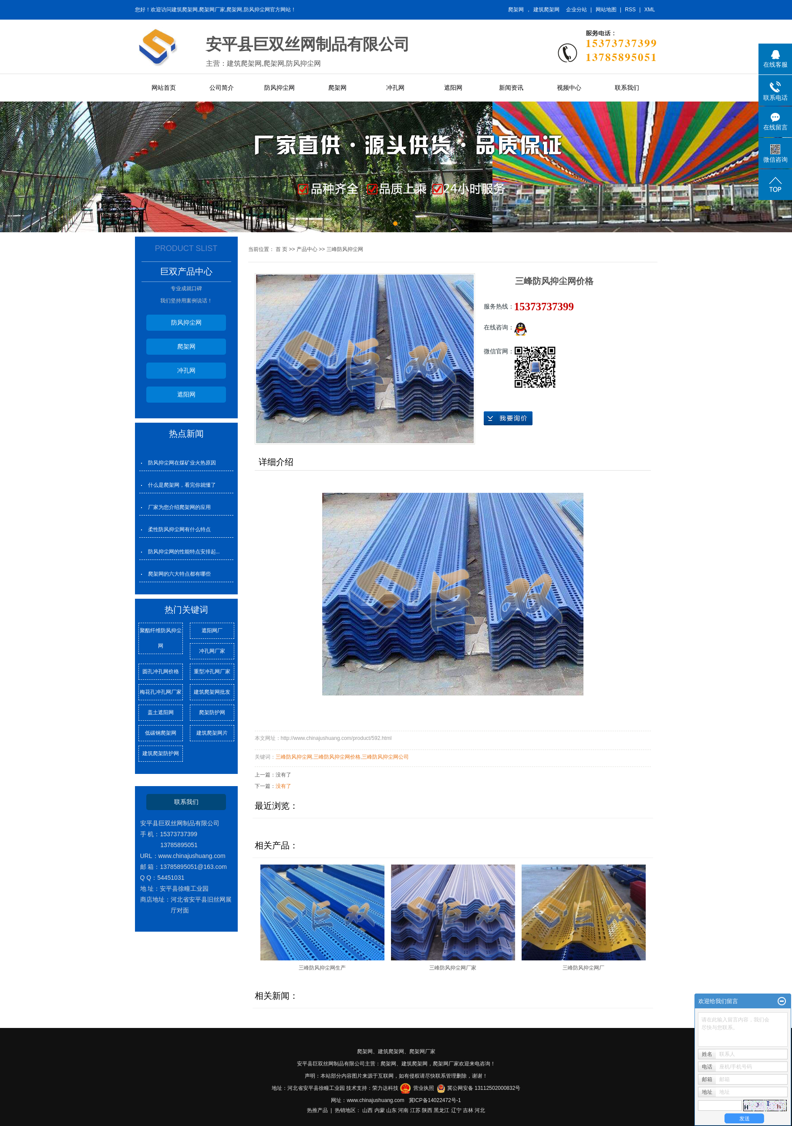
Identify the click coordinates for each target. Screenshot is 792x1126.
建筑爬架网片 (212, 733)
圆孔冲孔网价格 (160, 671)
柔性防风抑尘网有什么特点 (179, 529)
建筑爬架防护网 (160, 753)
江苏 (415, 1110)
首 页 (281, 249)
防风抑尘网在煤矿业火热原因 (182, 463)
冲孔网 (395, 87)
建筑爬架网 (546, 10)
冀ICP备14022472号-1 (435, 1100)
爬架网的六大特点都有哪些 (179, 574)
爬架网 (516, 10)
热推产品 (317, 1110)
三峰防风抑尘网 (345, 249)
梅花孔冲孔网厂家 (161, 692)
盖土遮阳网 (161, 712)
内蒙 (379, 1110)
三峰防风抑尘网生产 (322, 968)
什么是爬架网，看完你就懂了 (182, 485)
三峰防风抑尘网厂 (583, 968)
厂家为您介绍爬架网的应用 (179, 507)
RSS (630, 10)
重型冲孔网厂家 (212, 671)
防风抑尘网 (279, 87)
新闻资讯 (511, 87)
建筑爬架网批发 (212, 692)
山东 (391, 1110)
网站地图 (606, 10)
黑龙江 (441, 1110)
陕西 (427, 1110)
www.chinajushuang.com (375, 1100)
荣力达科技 (385, 1088)
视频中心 (569, 87)
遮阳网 (453, 87)
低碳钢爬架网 (160, 733)
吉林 (468, 1110)
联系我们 (627, 87)
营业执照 (423, 1088)
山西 (367, 1110)
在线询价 (508, 418)
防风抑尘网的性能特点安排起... (184, 552)
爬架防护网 (212, 712)
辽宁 (456, 1110)
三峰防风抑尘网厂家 (452, 968)
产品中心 (307, 249)
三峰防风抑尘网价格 (337, 757)
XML (649, 10)
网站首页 (164, 87)
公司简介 (221, 87)
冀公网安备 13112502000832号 (484, 1088)
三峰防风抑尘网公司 (385, 757)
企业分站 (576, 10)
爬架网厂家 (422, 1051)
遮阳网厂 (212, 630)
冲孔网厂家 (212, 651)
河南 (403, 1110)
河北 (480, 1110)
